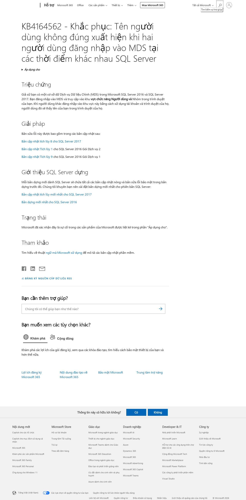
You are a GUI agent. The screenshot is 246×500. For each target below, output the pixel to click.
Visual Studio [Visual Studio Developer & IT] (168, 478)
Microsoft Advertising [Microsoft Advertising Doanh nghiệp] (133, 463)
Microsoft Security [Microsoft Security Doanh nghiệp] (131, 438)
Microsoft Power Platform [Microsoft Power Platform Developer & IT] (174, 466)
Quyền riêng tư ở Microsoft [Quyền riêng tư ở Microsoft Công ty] (211, 450)
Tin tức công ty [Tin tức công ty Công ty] (206, 444)
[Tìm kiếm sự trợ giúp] (219, 5)
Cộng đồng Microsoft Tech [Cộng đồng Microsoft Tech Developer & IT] (174, 454)
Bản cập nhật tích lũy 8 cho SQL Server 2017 (51, 141)
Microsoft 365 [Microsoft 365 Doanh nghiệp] (129, 457)
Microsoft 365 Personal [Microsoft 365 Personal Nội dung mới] (23, 466)
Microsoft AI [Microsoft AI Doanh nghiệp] (128, 432)
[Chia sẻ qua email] (40, 267)
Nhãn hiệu (162, 498)
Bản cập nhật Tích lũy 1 (37, 149)
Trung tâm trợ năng (149, 372)
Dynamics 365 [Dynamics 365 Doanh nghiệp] (129, 450)
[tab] (35, 338)
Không (158, 412)
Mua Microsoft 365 (152, 5)
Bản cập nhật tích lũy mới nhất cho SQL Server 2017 (57, 194)
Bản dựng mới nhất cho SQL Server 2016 (49, 202)
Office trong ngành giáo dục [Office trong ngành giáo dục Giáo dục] (101, 460)
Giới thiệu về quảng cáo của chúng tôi (189, 498)
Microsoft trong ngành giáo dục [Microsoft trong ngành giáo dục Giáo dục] (103, 432)
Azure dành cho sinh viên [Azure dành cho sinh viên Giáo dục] (100, 481)
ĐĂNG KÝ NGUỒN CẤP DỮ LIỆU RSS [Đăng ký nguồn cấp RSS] (48, 278)
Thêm (130, 5)
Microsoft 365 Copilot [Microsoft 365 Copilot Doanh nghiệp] (133, 469)
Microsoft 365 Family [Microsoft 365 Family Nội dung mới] (22, 460)
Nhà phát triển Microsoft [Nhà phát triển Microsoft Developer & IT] (173, 432)
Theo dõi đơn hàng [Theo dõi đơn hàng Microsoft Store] (60, 450)
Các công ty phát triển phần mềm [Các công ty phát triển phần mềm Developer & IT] (177, 472)
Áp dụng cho (32, 69)
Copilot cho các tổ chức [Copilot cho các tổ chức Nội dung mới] (23, 432)
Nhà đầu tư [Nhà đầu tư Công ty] (204, 457)
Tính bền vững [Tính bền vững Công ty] (205, 463)
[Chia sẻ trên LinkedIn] (31, 267)
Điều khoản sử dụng (142, 498)
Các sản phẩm (96, 5)
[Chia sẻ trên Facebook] (24, 267)
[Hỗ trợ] (48, 5)
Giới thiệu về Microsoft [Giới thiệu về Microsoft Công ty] (210, 438)
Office (80, 5)
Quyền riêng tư (121, 498)
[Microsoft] (25, 5)
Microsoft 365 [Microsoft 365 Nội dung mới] (18, 447)
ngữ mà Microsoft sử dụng (64, 252)
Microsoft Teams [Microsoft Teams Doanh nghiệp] (131, 475)
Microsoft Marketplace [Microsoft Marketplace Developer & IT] (172, 460)
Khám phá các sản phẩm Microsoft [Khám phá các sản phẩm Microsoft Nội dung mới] (28, 454)
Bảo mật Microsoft (110, 372)
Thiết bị (116, 5)
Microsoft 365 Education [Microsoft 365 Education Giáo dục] (99, 454)
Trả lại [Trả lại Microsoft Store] (54, 444)
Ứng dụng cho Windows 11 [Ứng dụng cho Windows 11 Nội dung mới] (24, 472)
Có (136, 412)
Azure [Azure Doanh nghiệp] (125, 444)
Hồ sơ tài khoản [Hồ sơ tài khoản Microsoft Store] (59, 432)
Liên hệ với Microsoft (99, 498)
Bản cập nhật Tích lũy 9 (37, 157)
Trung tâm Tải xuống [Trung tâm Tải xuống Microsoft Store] (61, 438)
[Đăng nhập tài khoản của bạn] (229, 5)
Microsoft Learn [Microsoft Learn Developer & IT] (169, 438)
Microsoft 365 (65, 5)
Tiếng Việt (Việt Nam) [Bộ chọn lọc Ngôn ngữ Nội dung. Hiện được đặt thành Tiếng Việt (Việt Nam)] (28, 492)
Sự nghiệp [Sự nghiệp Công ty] (204, 432)
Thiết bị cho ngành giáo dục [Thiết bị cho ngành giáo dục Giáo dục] (101, 438)
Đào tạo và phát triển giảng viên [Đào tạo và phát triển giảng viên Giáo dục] (103, 466)
